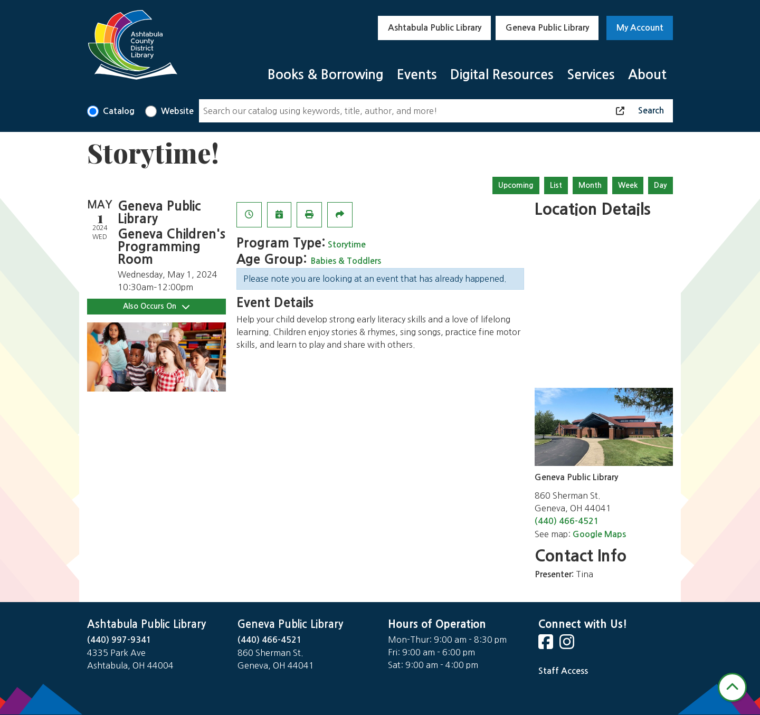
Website (177, 111)
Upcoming (516, 185)
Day (660, 185)
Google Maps (599, 534)
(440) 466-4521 (567, 521)
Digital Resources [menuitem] (502, 74)
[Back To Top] (732, 687)
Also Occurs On (156, 306)
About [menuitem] (647, 74)
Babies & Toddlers (346, 261)
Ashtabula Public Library (434, 28)
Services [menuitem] (591, 74)
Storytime (347, 245)
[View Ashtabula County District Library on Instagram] (567, 645)
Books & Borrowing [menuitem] (326, 74)
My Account (639, 28)
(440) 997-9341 (119, 640)
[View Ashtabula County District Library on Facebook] (546, 645)
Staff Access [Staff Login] (563, 671)
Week (628, 185)
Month (590, 185)
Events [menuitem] (417, 74)
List (556, 185)
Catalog (119, 111)
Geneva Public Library (547, 28)
